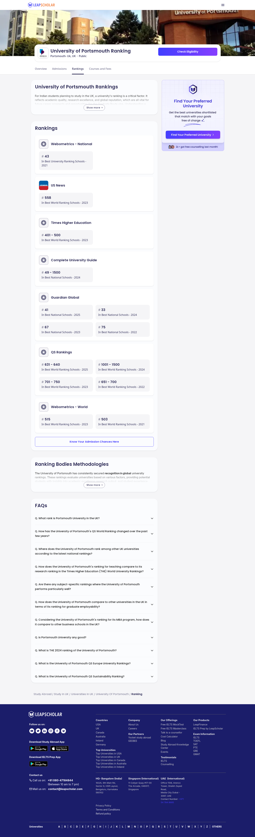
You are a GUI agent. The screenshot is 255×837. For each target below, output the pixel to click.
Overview (41, 69)
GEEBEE (132, 740)
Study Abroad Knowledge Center (175, 746)
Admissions (59, 69)
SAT (195, 744)
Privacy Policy (103, 805)
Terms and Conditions (108, 809)
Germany (101, 744)
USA (98, 724)
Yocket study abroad (139, 737)
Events (164, 751)
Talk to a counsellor (171, 732)
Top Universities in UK (108, 756)
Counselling (167, 764)
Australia (100, 736)
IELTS (164, 760)
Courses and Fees (100, 69)
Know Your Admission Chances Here (94, 442)
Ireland (99, 740)
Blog (163, 740)
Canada (100, 732)
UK (97, 728)
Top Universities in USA (109, 753)
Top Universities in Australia (111, 763)
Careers (132, 728)
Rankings (78, 69)
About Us (133, 724)
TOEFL (197, 740)
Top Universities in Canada (110, 760)
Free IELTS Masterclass (173, 728)
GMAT (196, 754)
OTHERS (217, 826)
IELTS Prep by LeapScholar (208, 728)
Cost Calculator (169, 736)
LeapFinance (200, 724)
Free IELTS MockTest (172, 724)
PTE (195, 747)
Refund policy (103, 813)
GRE (195, 750)
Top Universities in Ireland (110, 766)
